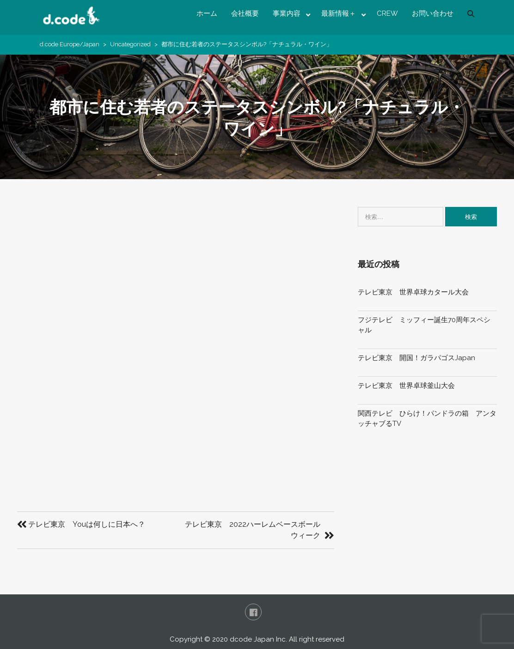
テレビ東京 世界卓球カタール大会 (413, 292)
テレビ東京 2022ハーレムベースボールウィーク (252, 530)
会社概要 (245, 13)
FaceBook (253, 612)
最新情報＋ (338, 13)
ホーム (206, 13)
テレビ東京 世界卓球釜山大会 (406, 385)
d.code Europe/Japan (69, 44)
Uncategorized (130, 44)
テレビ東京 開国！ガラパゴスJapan (416, 358)
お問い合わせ (432, 13)
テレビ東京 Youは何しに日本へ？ (86, 524)
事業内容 (286, 13)
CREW (387, 13)
